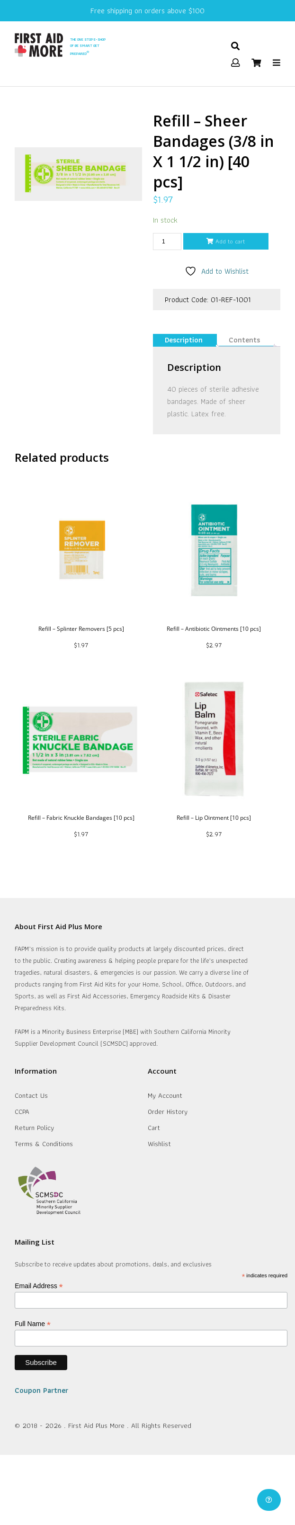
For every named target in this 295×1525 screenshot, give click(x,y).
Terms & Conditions (44, 1143)
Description (184, 340)
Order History (168, 1111)
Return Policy (34, 1127)
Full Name (33, 1323)
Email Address (39, 1286)
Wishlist (159, 1143)
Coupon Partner (41, 1390)
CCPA (22, 1111)
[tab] (184, 340)
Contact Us (31, 1095)
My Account (165, 1095)
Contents (244, 340)
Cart (154, 1127)
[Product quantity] (167, 241)
